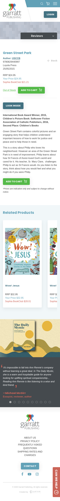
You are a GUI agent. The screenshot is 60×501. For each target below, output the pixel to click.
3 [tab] (19, 402)
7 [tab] (36, 402)
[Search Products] (41, 3)
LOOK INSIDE (13, 105)
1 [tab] (10, 402)
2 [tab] (14, 402)
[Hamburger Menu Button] (55, 3)
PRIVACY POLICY (30, 441)
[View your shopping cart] (47, 3)
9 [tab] (45, 402)
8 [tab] (41, 402)
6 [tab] (32, 402)
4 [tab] (23, 402)
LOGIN (50, 14)
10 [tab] (49, 402)
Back (52, 60)
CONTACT (30, 466)
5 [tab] (27, 402)
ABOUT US (30, 438)
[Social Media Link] (22, 474)
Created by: (30, 492)
